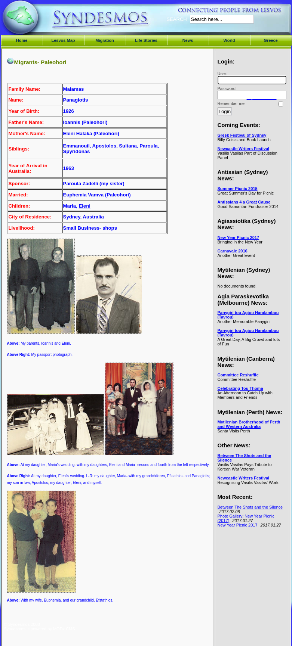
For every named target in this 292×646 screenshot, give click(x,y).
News (187, 40)
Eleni (84, 206)
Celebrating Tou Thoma (240, 388)
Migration (104, 40)
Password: (251, 92)
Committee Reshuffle (238, 375)
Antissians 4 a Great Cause (244, 202)
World (229, 40)
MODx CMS (64, 629)
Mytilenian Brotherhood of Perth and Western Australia (249, 424)
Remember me (231, 103)
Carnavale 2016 (233, 251)
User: (251, 77)
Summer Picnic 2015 (238, 188)
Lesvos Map (63, 40)
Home (22, 40)
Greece (270, 40)
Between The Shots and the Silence (250, 507)
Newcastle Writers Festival (244, 148)
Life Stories (146, 40)
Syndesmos (49, 21)
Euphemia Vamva (84, 195)
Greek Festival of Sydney (242, 135)
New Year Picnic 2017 (238, 237)
